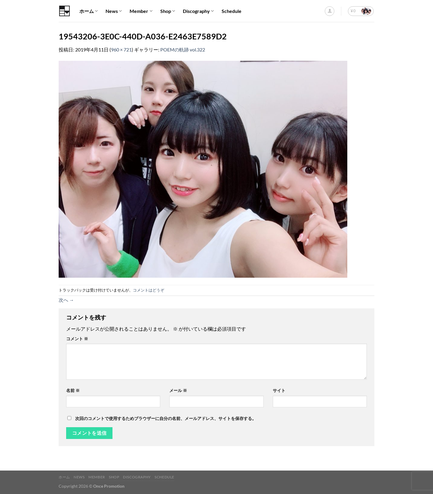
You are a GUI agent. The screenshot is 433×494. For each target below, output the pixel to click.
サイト (279, 390)
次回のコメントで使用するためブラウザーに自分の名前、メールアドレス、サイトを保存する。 (165, 418)
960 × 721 (121, 49)
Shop (167, 11)
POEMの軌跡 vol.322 (182, 49)
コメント (77, 338)
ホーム (88, 11)
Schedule (231, 11)
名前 (73, 390)
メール (178, 390)
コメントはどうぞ (148, 290)
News (114, 11)
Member (141, 11)
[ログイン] (329, 11)
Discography (198, 11)
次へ (66, 300)
